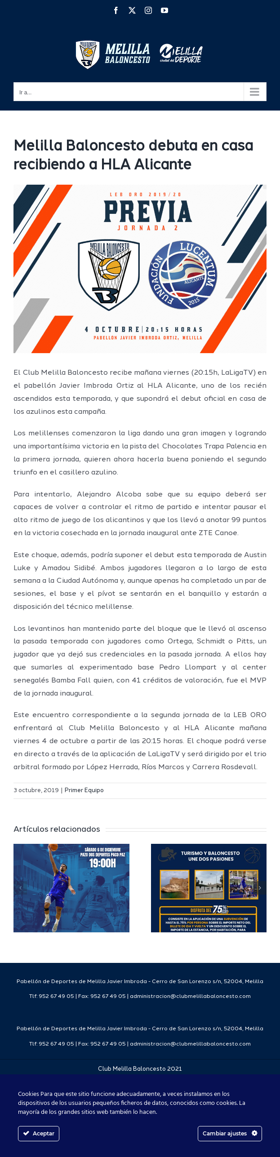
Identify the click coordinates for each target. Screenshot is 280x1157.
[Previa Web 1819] (140, 269)
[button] (20, 888)
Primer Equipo (84, 790)
